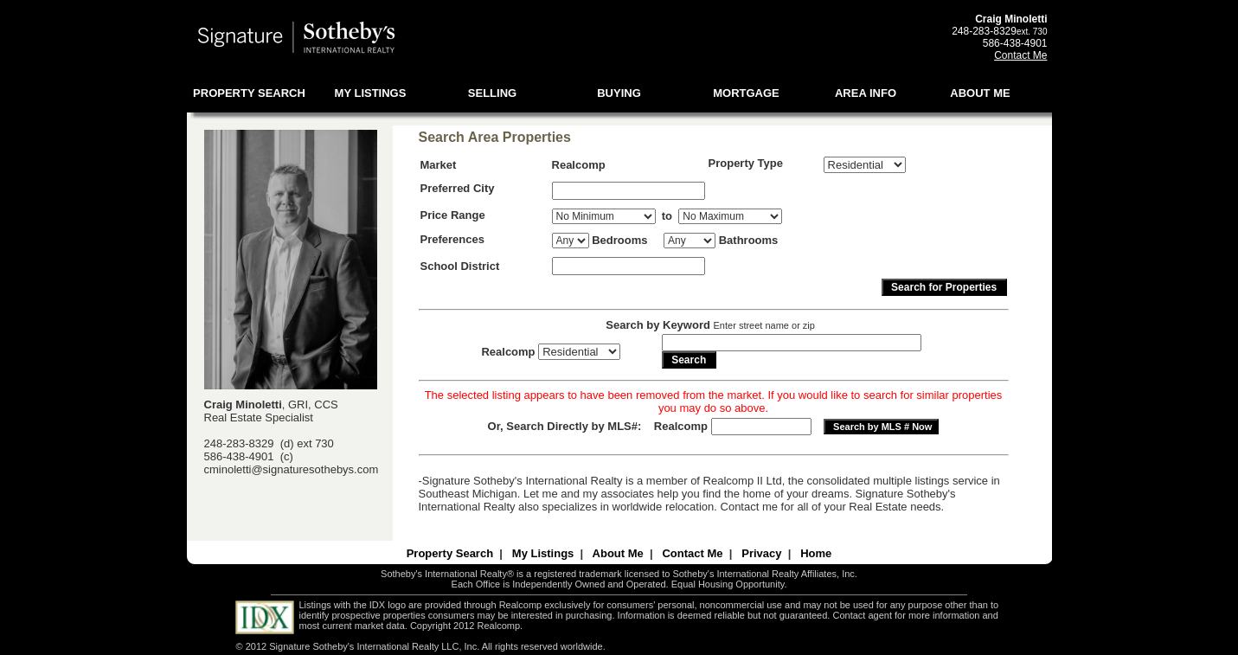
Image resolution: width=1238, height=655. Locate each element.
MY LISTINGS (371, 93)
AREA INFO (865, 93)
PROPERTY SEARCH (249, 93)
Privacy (761, 553)
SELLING (492, 93)
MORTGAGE (746, 93)
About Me (618, 553)
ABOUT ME (980, 93)
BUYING (619, 93)
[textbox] (628, 191)
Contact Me (1020, 55)
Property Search (450, 553)
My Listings (543, 553)
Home (815, 553)
